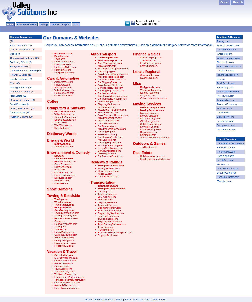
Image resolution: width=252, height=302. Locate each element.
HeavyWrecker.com (64, 232)
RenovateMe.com (226, 151)
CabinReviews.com (108, 176)
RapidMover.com (149, 132)
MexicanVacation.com (66, 258)
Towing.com (61, 199)
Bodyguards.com (150, 87)
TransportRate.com (108, 205)
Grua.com (59, 221)
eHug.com (59, 169)
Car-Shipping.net (107, 71)
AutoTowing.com (64, 210)
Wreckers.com (62, 202)
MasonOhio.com (149, 78)
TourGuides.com (63, 268)
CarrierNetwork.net (108, 123)
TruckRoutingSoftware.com (112, 224)
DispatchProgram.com (109, 207)
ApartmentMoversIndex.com (155, 137)
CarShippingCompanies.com (113, 96)
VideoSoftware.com (64, 114)
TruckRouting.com (107, 194)
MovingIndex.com (149, 113)
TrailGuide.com (148, 147)
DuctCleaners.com (64, 61)
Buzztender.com (63, 167)
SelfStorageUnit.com (151, 124)
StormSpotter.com (64, 146)
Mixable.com (61, 183)
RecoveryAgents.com (65, 224)
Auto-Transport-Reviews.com (113, 115)
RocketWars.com (226, 147)
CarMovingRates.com (109, 150)
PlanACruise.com (63, 263)
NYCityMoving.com (150, 118)
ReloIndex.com (148, 135)
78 (28, 112)
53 (33, 108)
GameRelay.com (63, 164)
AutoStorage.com (63, 82)
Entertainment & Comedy (23, 70)
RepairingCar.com (64, 245)
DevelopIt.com (62, 128)
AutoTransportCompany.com (113, 74)
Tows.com (59, 59)
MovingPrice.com (149, 126)
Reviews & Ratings (20, 100)
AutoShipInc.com (107, 153)
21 (25, 95)
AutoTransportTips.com (110, 118)
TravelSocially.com (64, 271)
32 (36, 58)
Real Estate (16, 95)
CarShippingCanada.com (111, 90)
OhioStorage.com (149, 121)
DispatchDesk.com (108, 235)
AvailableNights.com (65, 285)
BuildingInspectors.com (152, 156)
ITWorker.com (224, 181)
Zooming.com (105, 199)
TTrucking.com (105, 227)
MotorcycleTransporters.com (113, 68)
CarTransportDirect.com (110, 156)
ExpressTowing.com (65, 243)
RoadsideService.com (66, 218)
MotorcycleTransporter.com (112, 109)
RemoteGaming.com (65, 161)
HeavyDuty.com (63, 207)
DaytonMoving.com (150, 129)
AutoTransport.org (107, 134)
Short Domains (18, 104)
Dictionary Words (19, 62)
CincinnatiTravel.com (65, 260)
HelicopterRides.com (65, 67)
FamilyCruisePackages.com (69, 277)
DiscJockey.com (63, 158)
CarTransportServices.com (112, 79)
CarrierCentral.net (107, 93)
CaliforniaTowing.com (65, 234)
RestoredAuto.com (64, 93)
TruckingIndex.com (108, 218)
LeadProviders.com (150, 63)
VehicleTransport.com (110, 60)
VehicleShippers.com (109, 101)
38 (17, 83)
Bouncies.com (61, 180)
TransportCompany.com (111, 188)
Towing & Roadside (20, 108)
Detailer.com (61, 56)
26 (12, 41)
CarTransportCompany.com (112, 98)
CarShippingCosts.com (110, 137)
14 (30, 79)
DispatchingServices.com (111, 213)
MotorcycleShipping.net (110, 145)
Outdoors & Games (20, 91)
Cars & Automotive (20, 49)
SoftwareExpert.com (65, 119)
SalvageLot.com (63, 87)
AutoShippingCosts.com (110, 85)
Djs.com (59, 156)
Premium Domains (26, 24)
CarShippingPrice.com (109, 142)
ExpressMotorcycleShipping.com (115, 232)
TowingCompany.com (65, 215)
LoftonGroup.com (149, 92)
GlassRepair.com (63, 95)
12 (30, 74)
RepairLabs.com (225, 156)
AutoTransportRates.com (111, 76)
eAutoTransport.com (108, 120)
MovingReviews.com (109, 168)
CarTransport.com (108, 57)
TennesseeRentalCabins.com (69, 279)
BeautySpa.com (225, 160)
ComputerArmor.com (65, 117)
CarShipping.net (106, 131)
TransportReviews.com (111, 165)
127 (29, 45)
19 (32, 49)
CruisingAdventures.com (67, 282)
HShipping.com (106, 229)
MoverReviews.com (108, 171)
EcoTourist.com (62, 64)
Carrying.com (105, 191)
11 (33, 91)
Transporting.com (108, 186)
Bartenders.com (63, 53)
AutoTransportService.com (112, 129)
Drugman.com (147, 95)
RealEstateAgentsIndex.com (155, 159)
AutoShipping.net (107, 139)
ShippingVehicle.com (109, 104)
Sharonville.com (149, 75)
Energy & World (18, 66)
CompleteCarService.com (230, 143)
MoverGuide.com (149, 115)
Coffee (13, 53)
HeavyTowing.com (64, 240)
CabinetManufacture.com (153, 98)
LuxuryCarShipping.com (110, 148)
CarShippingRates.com (110, 82)
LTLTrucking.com (107, 196)
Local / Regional (18, 79)
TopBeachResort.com (65, 274)
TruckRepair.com (64, 204)
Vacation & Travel (19, 116)
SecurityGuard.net (226, 172)
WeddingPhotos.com (151, 90)
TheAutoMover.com (108, 112)
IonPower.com (62, 144)
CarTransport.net (107, 126)
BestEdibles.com (63, 177)
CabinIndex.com (63, 255)
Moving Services (18, 87)
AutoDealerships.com (228, 168)
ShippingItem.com (107, 202)
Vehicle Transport (60, 24)
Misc (12, 83)
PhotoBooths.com (64, 111)
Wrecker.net (60, 229)
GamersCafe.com (63, 172)
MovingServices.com (152, 110)
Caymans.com (62, 266)
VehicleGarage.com (64, 90)
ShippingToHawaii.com (110, 221)
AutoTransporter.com (110, 63)
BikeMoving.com (106, 107)
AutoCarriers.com (107, 65)
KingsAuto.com (62, 84)
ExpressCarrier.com (108, 216)
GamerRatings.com (64, 175)
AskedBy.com (105, 173)
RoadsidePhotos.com (228, 177)
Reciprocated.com (64, 72)
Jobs (75, 24)
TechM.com (60, 122)
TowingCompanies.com (66, 213)
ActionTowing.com (64, 237)
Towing (44, 24)
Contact (156, 299)
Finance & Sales (18, 74)
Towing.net (60, 226)
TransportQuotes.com (109, 210)
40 (39, 70)
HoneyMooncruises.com (67, 288)
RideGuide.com (62, 70)
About (163, 299)
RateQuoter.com (149, 65)
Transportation (17, 112)
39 (31, 116)
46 (30, 87)
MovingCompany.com (152, 107)
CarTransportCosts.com (110, 87)
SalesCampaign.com (151, 57)
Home (10, 24)
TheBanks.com (148, 60)
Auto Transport (18, 45)
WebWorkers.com (63, 125)
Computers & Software (22, 58)
